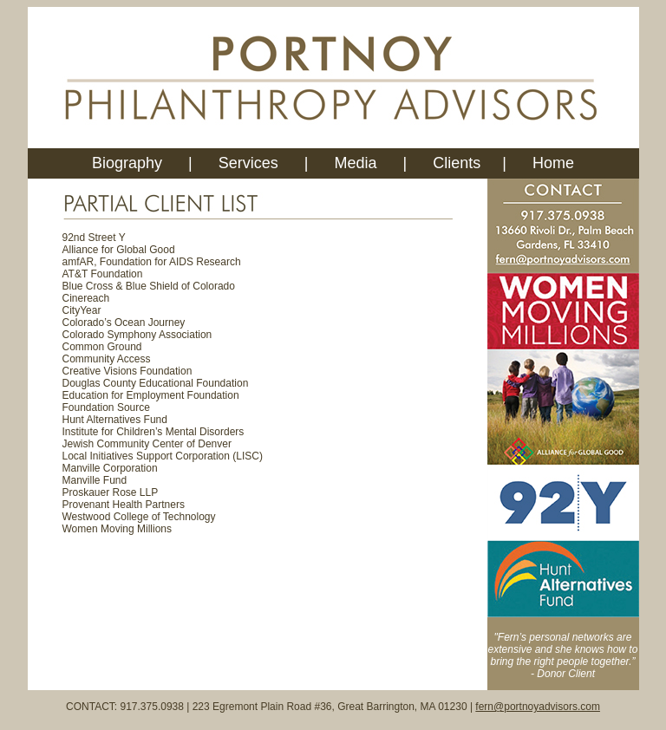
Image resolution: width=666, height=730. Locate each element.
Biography (127, 163)
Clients (456, 163)
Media (356, 163)
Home (553, 163)
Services (251, 163)
